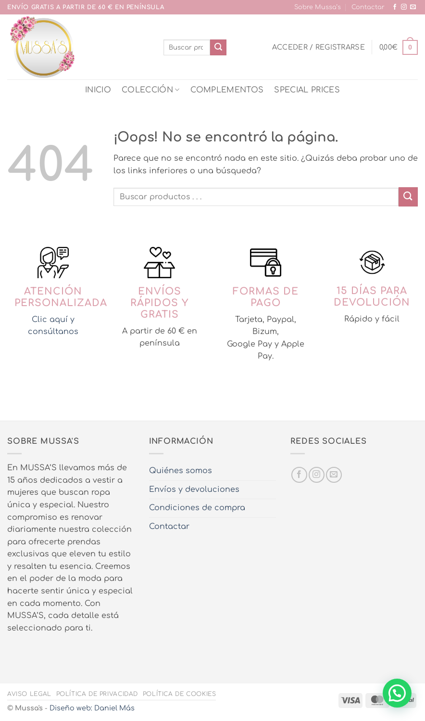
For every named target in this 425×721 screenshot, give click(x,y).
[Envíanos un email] (413, 7)
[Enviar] (218, 47)
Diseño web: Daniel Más (92, 708)
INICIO (98, 90)
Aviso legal (29, 694)
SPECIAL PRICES (306, 90)
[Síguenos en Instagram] (404, 7)
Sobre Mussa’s (317, 7)
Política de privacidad (97, 694)
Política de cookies (179, 694)
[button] (318, 47)
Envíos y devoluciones (194, 489)
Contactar (368, 7)
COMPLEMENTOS (227, 90)
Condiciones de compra (197, 507)
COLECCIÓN (150, 89)
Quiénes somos (180, 470)
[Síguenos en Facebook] (395, 7)
